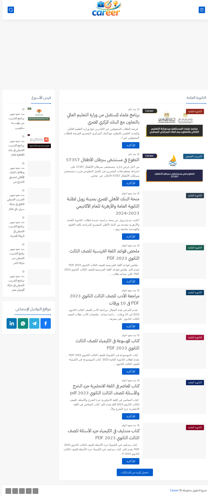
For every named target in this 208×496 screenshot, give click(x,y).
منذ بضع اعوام (126, 193)
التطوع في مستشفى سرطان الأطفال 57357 (100, 159)
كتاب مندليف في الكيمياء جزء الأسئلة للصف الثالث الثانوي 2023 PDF (101, 434)
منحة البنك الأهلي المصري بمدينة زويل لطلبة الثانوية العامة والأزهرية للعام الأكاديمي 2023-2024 (101, 205)
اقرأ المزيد (128, 145)
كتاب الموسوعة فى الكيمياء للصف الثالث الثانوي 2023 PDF (105, 344)
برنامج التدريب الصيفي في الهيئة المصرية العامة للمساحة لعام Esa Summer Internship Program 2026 (13, 231)
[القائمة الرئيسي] (199, 10)
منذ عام (130, 109)
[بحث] (8, 10)
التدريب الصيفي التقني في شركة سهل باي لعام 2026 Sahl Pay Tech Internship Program (13, 204)
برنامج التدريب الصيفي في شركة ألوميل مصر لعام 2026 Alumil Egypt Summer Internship (13, 285)
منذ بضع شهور (14, 113)
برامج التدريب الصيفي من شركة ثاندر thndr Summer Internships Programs (14, 258)
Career (172, 490)
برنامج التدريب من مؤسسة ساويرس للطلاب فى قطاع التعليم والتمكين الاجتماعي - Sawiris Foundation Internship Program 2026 (13, 123)
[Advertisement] (104, 57)
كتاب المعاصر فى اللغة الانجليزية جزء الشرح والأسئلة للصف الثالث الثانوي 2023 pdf (102, 389)
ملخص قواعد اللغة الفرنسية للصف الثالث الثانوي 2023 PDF (102, 255)
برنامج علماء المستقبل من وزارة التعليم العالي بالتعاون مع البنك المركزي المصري (101, 118)
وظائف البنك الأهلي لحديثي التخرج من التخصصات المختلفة (14, 177)
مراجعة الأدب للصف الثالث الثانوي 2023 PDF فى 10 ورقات (102, 299)
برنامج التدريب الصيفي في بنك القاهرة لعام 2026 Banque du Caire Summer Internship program (13, 150)
